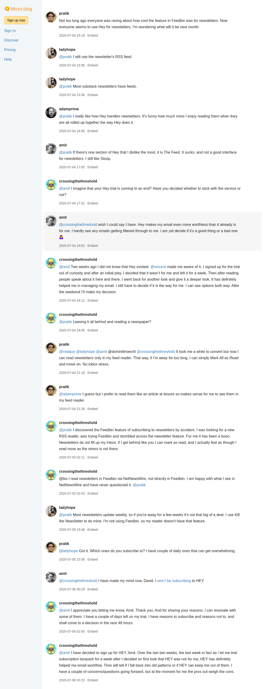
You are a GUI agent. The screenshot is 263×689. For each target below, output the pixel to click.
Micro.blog (21, 8)
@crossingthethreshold (78, 225)
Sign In (10, 31)
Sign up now (16, 20)
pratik (64, 13)
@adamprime (70, 394)
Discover (11, 40)
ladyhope (67, 50)
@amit (64, 188)
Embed (92, 35)
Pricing (10, 50)
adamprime (69, 109)
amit (63, 145)
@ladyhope (85, 352)
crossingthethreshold (78, 181)
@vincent (158, 267)
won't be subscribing (174, 581)
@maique (67, 352)
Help (8, 59)
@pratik (65, 57)
